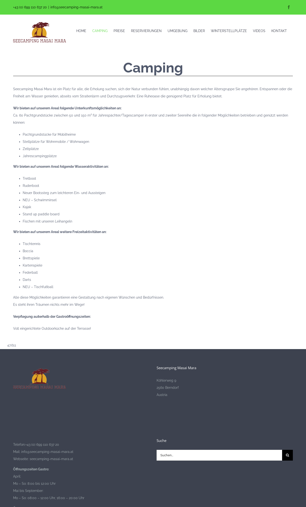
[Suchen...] (219, 455)
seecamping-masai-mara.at (51, 459)
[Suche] (287, 455)
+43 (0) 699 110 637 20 (30, 7)
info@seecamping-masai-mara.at (76, 7)
